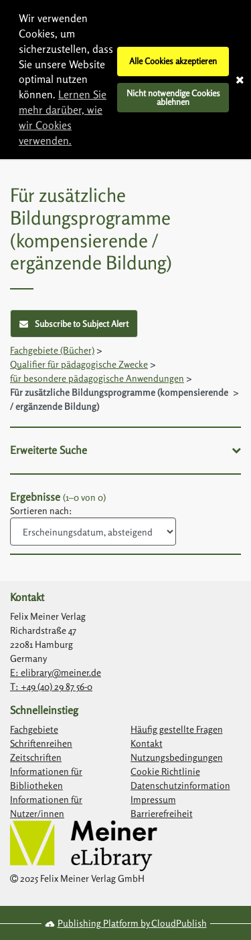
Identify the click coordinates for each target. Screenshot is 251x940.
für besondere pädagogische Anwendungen (97, 378)
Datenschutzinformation (180, 785)
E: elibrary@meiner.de (55, 672)
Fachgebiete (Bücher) (52, 350)
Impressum (153, 799)
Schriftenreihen (41, 743)
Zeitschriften (36, 757)
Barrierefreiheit (162, 813)
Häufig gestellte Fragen (177, 729)
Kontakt (147, 743)
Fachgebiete (34, 729)
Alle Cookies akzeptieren (173, 60)
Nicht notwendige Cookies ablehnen (173, 97)
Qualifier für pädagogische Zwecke (79, 364)
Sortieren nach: (41, 510)
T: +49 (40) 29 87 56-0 (51, 686)
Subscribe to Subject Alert (74, 323)
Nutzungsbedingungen (177, 757)
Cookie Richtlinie (165, 771)
